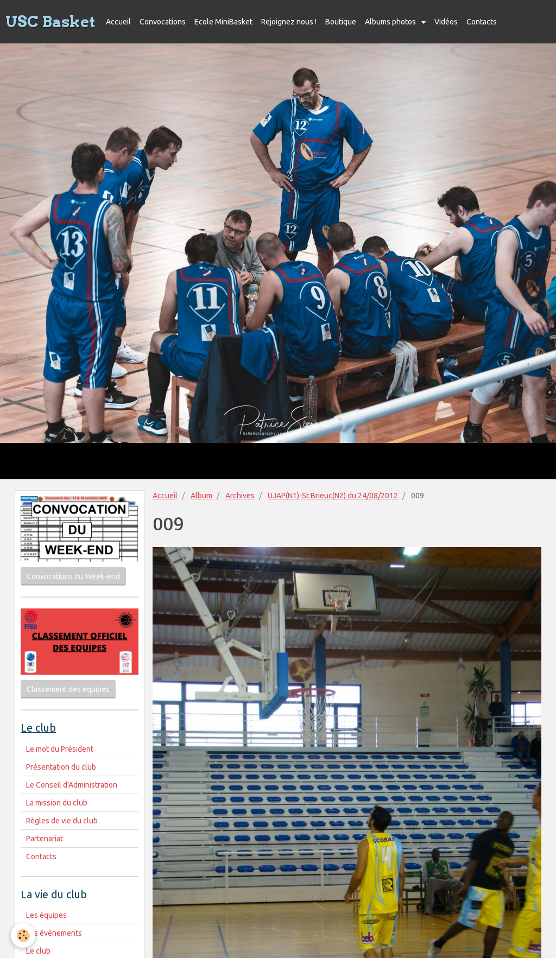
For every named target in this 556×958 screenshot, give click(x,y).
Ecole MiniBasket (223, 21)
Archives (240, 495)
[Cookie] (23, 935)
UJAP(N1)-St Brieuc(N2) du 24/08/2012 (333, 495)
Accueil (118, 21)
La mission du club (56, 802)
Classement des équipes (68, 689)
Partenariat (44, 838)
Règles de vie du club (62, 820)
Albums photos (391, 21)
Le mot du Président (59, 749)
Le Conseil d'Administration (71, 785)
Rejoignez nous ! (289, 21)
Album (201, 495)
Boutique (340, 21)
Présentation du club (61, 767)
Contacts (481, 21)
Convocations (163, 21)
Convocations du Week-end (73, 576)
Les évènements (54, 933)
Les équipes (46, 915)
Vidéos (446, 21)
